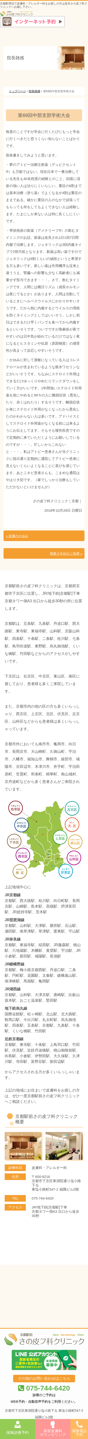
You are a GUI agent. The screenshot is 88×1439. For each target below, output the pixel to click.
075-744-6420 (44, 1338)
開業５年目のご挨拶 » (66, 553)
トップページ (17, 91)
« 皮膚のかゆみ (17, 536)
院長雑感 (34, 91)
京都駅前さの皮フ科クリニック (39, 1383)
